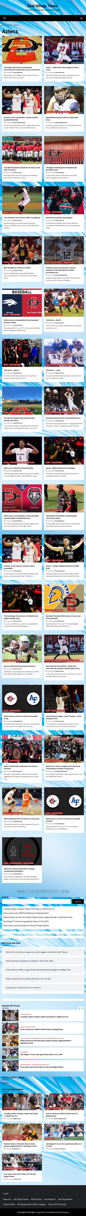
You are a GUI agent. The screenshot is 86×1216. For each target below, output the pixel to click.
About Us (7, 1199)
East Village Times (42, 5)
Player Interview (69, 112)
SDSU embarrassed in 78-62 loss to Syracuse (21, 819)
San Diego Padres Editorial (40, 1064)
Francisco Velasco (59, 1149)
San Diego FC (24, 1052)
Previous (20, 891)
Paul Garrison (17, 172)
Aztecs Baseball (57, 62)
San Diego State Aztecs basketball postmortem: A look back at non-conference (22, 68)
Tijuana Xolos (9, 1204)
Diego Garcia (16, 1149)
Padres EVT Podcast (57, 1204)
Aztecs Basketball (16, 62)
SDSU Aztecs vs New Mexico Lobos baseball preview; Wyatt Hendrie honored (21, 517)
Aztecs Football (57, 112)
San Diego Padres (25, 1014)
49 (55, 891)
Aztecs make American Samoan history (19, 666)
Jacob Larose (17, 1179)
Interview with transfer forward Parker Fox (63, 418)
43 (33, 891)
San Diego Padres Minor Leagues (53, 1038)
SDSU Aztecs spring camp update (59, 217)
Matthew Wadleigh (19, 122)
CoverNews (51, 1212)
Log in (6, 1193)
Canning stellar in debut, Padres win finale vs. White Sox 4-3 (29, 909)
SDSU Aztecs (36, 1199)
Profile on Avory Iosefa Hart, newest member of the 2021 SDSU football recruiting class (61, 270)
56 (63, 891)
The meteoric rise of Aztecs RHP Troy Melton (22, 217)
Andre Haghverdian (61, 122)
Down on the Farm (25, 1038)
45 (41, 891)
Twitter (5, 1083)
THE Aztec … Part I (53, 370)
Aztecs (6, 62)
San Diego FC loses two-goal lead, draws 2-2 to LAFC (26, 921)
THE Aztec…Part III (53, 320)
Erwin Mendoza (18, 72)
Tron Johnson (17, 571)
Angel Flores (17, 1118)
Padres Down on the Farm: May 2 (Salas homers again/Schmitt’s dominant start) (37, 917)
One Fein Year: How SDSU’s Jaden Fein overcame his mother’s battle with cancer (63, 667)
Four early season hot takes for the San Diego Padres (26, 925)
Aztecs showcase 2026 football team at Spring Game (26, 913)
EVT (65, 660)
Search (5, 897)
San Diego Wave (65, 1199)
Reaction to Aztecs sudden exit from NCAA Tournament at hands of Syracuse (63, 767)
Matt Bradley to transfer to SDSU (17, 268)
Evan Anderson (59, 72)
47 (48, 891)
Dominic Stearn (18, 270)
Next (67, 891)
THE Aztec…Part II (11, 370)
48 (52, 891)
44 (37, 891)
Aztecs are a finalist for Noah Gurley (18, 468)
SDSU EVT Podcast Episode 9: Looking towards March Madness (19, 870)
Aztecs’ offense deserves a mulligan (60, 468)
